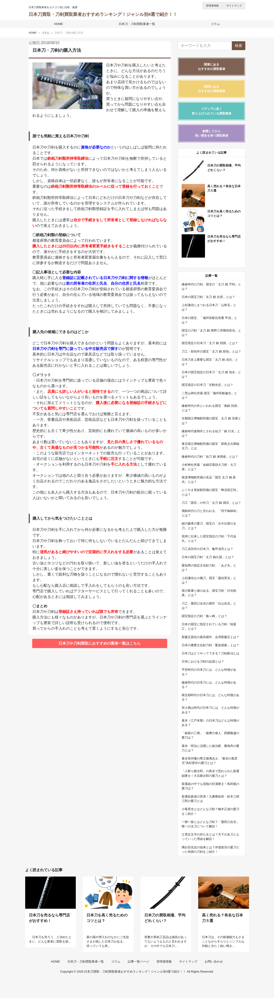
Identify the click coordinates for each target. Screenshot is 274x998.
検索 (238, 46)
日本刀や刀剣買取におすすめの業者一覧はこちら (100, 643)
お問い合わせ (214, 980)
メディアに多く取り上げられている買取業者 (211, 111)
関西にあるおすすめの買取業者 (211, 89)
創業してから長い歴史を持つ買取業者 (211, 133)
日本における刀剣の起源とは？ (203, 661)
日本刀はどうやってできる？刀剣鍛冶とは (210, 653)
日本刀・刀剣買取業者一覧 (137, 24)
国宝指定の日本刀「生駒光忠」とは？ (207, 385)
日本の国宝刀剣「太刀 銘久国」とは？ (208, 557)
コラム (213, 24)
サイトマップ (234, 5)
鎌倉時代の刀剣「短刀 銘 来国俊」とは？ (210, 456)
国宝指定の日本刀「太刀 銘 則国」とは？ (210, 343)
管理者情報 (212, 5)
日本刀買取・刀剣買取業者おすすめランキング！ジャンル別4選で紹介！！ (103, 14)
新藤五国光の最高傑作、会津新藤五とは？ (210, 637)
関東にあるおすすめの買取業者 (211, 67)
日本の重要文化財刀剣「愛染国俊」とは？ (210, 645)
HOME (60, 24)
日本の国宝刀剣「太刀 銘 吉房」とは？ (208, 297)
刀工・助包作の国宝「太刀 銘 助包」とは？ (211, 351)
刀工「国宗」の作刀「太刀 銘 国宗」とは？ (211, 502)
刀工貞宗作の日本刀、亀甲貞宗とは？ (207, 549)
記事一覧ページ (138, 980)
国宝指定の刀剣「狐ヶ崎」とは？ (204, 616)
